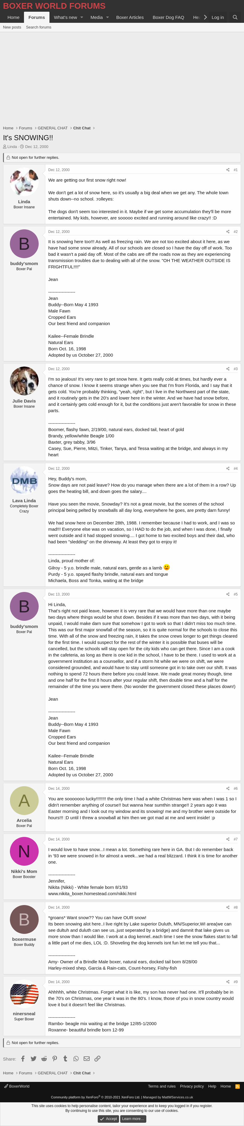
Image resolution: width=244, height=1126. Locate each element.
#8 (236, 907)
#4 (236, 468)
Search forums (39, 27)
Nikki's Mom (24, 871)
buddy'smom (24, 263)
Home (13, 17)
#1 (236, 170)
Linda (12, 146)
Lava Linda (24, 500)
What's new (65, 17)
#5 (236, 594)
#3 (236, 369)
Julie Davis (24, 400)
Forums (36, 17)
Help (212, 1086)
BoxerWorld (16, 1086)
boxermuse (24, 939)
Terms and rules (162, 1086)
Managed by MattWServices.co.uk (168, 1097)
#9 (236, 982)
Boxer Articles (130, 17)
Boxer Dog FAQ (168, 17)
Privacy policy (192, 1086)
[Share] (228, 170)
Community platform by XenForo (95, 1097)
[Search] (235, 17)
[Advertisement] (122, 77)
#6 (236, 788)
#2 (236, 232)
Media (97, 17)
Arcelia (23, 820)
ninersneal (24, 1013)
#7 (236, 839)
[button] (82, 17)
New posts (12, 27)
